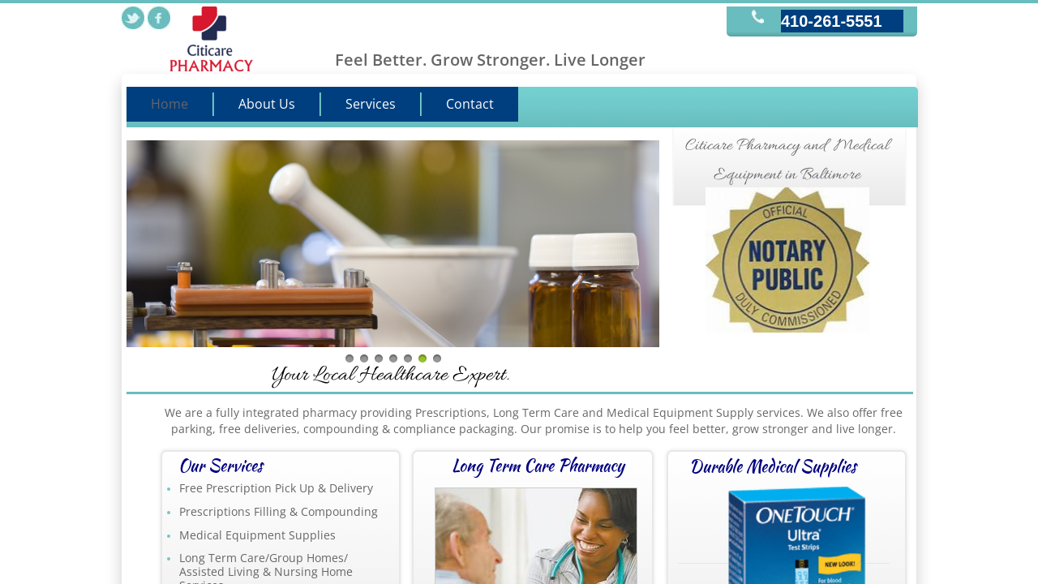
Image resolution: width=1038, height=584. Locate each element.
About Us (266, 104)
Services (370, 104)
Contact (470, 104)
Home (169, 104)
